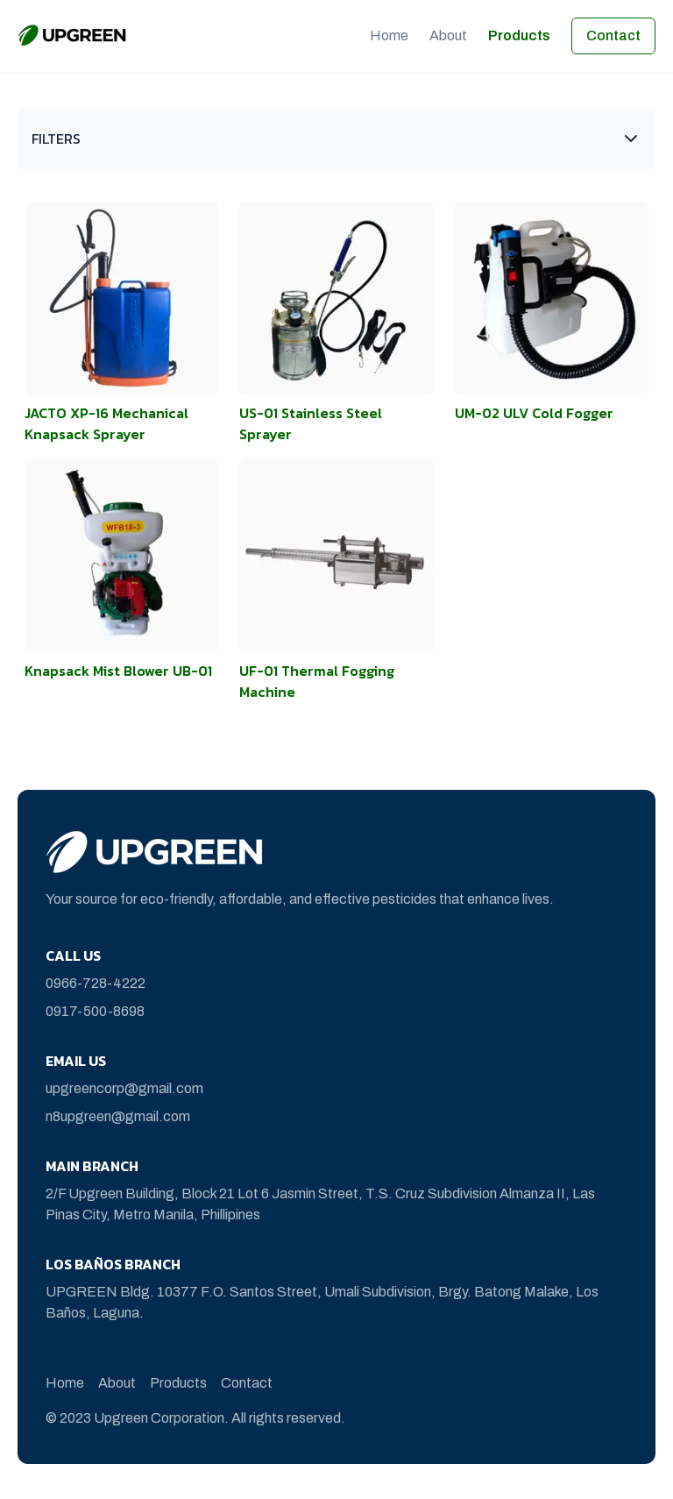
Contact (613, 35)
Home (389, 35)
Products (519, 35)
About (448, 35)
